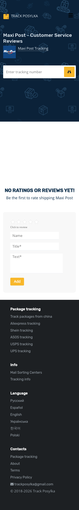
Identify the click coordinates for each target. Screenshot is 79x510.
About (15, 464)
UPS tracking (20, 351)
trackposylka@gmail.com (31, 484)
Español (16, 408)
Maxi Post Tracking (33, 48)
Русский (17, 401)
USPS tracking (21, 344)
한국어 (15, 428)
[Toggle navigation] (71, 16)
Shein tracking (21, 330)
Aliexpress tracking (25, 323)
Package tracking (23, 457)
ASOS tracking (21, 337)
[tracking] (69, 72)
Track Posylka (24, 15)
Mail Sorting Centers (26, 373)
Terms (15, 470)
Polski (15, 435)
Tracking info (20, 379)
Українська (19, 422)
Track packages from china (31, 317)
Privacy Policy (21, 477)
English (16, 415)
